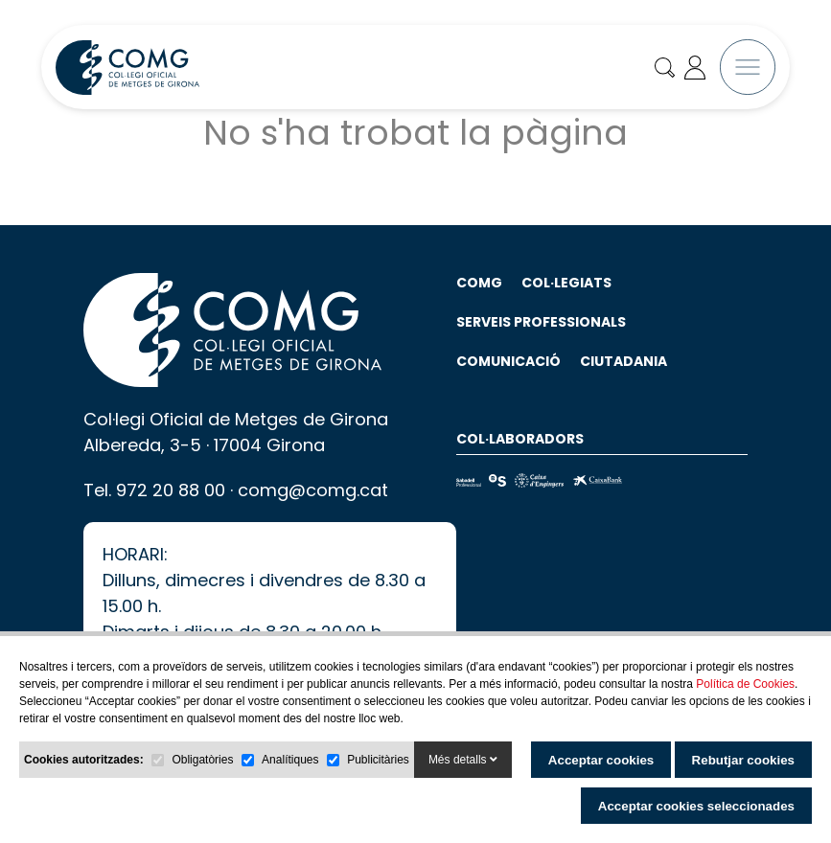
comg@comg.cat (313, 514)
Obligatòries (202, 759)
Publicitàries (378, 759)
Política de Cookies (745, 684)
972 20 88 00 (170, 514)
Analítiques (290, 759)
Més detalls (462, 759)
